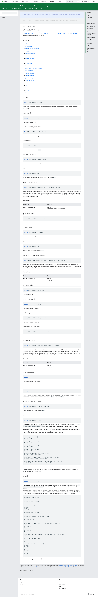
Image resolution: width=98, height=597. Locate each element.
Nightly (59, 33)
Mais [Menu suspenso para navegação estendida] (59, 1)
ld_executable (28, 63)
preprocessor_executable (31, 78)
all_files (27, 43)
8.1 (80, 33)
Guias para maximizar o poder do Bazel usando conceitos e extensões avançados (26, 6)
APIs (34, 26)
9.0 (65, 33)
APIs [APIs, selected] (41, 8)
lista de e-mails (58, 14)
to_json (27, 90)
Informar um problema (30, 33)
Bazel (24, 26)
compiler (27, 51)
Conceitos (4, 8)
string (26, 118)
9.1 (63, 33)
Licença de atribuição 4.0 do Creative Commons (67, 565)
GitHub (93, 1)
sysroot (27, 85)
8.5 (71, 33)
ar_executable (28, 46)
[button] (9, 17)
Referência (43, 1)
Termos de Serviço (24, 594)
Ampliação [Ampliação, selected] (52, 1)
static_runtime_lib (29, 80)
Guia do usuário (35, 1)
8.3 (76, 33)
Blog (21, 582)
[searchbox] (9, 13)
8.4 (74, 33)
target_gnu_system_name (31, 88)
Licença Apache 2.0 (40, 566)
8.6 (69, 33)
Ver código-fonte (46, 33)
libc (26, 65)
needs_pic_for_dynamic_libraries (33, 68)
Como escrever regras (16, 8)
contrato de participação (70, 14)
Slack (60, 586)
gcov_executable (29, 61)
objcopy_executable (30, 73)
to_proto (27, 92)
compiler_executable (30, 53)
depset (26, 102)
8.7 (67, 33)
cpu (26, 56)
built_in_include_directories (32, 48)
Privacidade (31, 594)
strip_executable (29, 83)
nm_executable (29, 70)
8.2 (78, 33)
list (25, 131)
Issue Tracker (62, 584)
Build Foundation (27, 14)
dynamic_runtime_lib (30, 58)
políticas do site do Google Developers (65, 566)
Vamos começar (24, 1)
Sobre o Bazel (15, 1)
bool (25, 260)
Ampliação (29, 26)
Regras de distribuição (31, 8)
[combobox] (73, 1)
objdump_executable (30, 75)
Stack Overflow (62, 588)
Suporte (61, 582)
